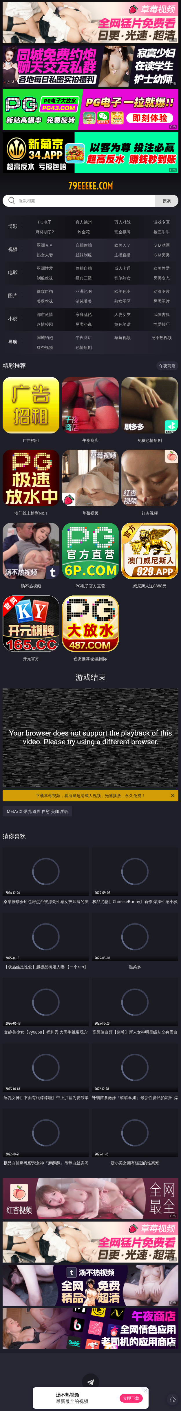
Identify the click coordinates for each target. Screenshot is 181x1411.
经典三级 (84, 278)
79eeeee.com (90, 186)
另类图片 (161, 301)
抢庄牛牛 (161, 231)
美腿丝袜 (45, 301)
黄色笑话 (122, 324)
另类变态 (161, 278)
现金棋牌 (122, 231)
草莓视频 (122, 337)
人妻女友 (122, 314)
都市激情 (45, 314)
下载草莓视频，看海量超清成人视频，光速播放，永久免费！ (105, 795)
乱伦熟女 (122, 278)
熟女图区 (122, 301)
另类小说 (84, 324)
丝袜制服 (84, 255)
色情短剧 (84, 347)
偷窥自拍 (45, 291)
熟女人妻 (45, 255)
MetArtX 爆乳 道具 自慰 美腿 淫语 (37, 811)
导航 (12, 341)
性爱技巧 (161, 324)
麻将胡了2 (45, 231)
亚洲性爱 (45, 268)
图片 (12, 295)
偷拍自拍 (84, 268)
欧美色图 (122, 291)
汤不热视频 (161, 337)
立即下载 (131, 1398)
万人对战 (122, 222)
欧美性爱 (161, 268)
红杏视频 (45, 347)
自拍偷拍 (84, 245)
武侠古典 (161, 314)
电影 (12, 272)
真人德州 (84, 222)
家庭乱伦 (84, 314)
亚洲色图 (84, 291)
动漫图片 (161, 291)
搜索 (167, 200)
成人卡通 (122, 268)
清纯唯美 (84, 301)
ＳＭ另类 (161, 255)
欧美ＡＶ (122, 245)
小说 (12, 318)
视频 (12, 249)
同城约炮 (45, 337)
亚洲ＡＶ (45, 245)
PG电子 (45, 222)
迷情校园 (45, 324)
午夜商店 (84, 337)
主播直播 (122, 255)
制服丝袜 (45, 278)
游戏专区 (161, 222)
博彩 (12, 226)
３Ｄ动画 (161, 245)
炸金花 (84, 231)
